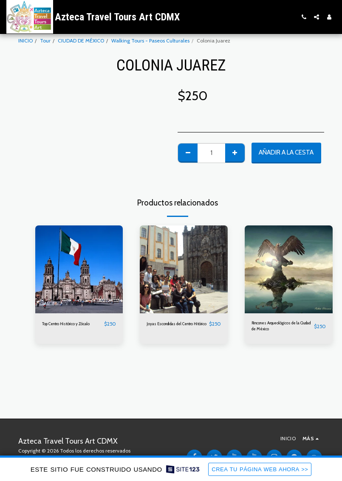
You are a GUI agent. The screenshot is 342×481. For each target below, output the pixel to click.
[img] (79, 269)
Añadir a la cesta (286, 152)
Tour (45, 40)
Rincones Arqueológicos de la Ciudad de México (279, 328)
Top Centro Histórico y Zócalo (67, 328)
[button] (304, 17)
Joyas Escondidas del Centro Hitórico (170, 328)
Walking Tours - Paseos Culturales (150, 40)
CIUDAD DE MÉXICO (81, 40)
